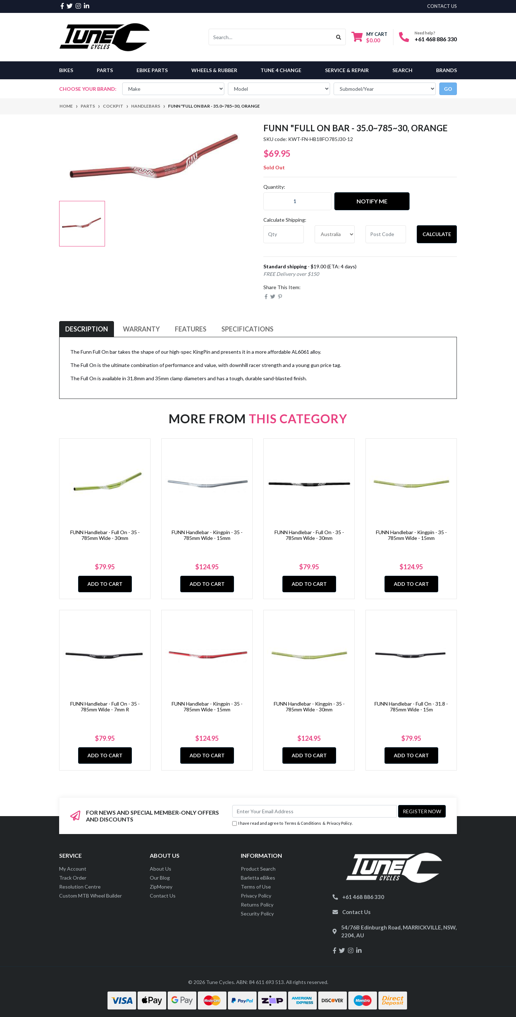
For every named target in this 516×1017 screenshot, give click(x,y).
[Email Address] (314, 811)
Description (86, 329)
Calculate (436, 234)
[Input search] (270, 37)
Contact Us (163, 896)
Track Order (72, 878)
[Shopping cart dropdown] (369, 37)
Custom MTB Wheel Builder (90, 896)
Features (190, 329)
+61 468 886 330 (436, 39)
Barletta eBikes (258, 878)
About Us (160, 869)
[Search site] (339, 37)
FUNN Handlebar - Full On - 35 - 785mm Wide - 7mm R (105, 707)
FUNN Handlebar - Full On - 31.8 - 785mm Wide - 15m (411, 707)
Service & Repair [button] (347, 70)
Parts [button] (105, 70)
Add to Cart (105, 584)
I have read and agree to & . (292, 823)
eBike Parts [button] (152, 70)
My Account (72, 869)
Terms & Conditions (303, 823)
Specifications (247, 329)
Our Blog (160, 878)
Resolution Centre (80, 887)
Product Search (258, 869)
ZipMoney (161, 887)
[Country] (335, 234)
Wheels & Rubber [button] (214, 70)
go (448, 89)
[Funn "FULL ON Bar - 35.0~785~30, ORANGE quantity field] (297, 201)
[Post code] (386, 234)
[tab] (86, 329)
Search (402, 70)
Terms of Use (256, 887)
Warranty (141, 329)
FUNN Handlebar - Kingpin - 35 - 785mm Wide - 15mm (207, 535)
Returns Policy (257, 904)
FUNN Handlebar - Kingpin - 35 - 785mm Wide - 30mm (309, 707)
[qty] (283, 234)
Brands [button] (446, 70)
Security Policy (257, 913)
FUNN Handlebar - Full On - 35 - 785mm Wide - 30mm (105, 535)
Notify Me (372, 201)
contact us (442, 6)
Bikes (66, 70)
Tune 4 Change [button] (281, 70)
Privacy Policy (339, 823)
